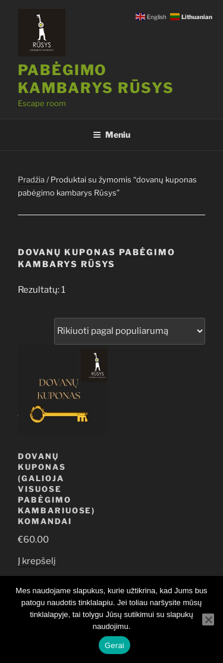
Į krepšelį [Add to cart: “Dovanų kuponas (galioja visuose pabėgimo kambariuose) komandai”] (37, 561)
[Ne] (208, 619)
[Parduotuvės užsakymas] (129, 331)
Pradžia (31, 179)
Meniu (111, 134)
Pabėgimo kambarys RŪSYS (96, 79)
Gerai (114, 645)
